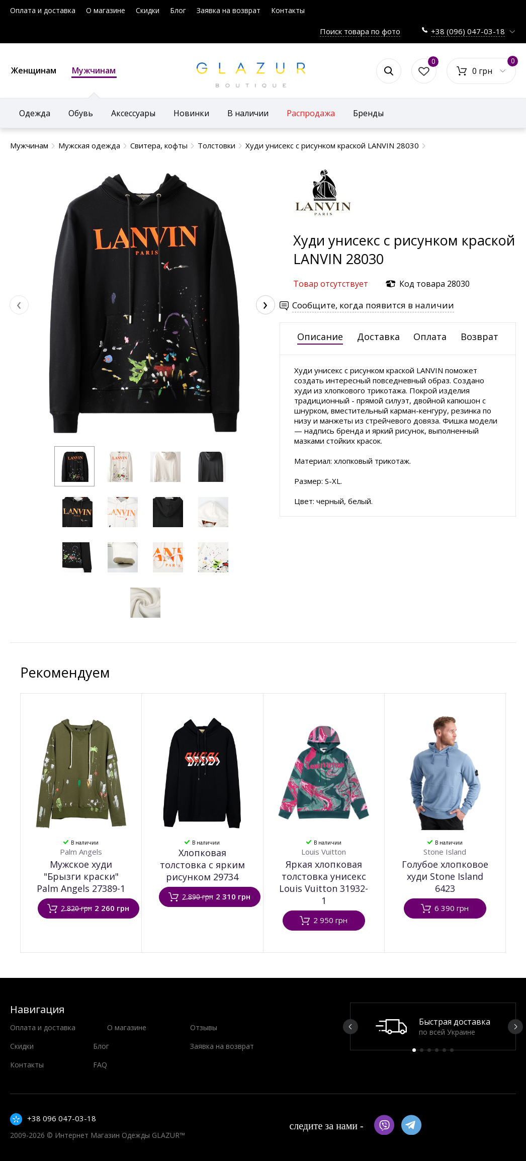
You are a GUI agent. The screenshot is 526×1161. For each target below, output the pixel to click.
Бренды (368, 113)
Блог (178, 10)
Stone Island (444, 852)
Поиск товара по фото (360, 31)
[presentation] (19, 304)
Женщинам (33, 70)
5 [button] (444, 1050)
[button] (74, 466)
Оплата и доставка (42, 10)
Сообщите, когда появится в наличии (373, 305)
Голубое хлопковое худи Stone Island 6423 (445, 876)
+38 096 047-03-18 (61, 1118)
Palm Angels (81, 852)
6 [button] (452, 1050)
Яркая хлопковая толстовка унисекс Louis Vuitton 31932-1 (323, 882)
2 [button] (421, 1050)
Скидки (147, 10)
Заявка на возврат (228, 10)
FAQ (100, 1064)
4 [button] (437, 1050)
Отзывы (203, 1027)
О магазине (105, 10)
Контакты (288, 10)
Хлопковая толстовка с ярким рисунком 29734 (202, 865)
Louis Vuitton (323, 852)
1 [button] (414, 1050)
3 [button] (429, 1050)
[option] (433, 1026)
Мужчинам (94, 71)
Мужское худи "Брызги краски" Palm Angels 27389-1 (81, 876)
